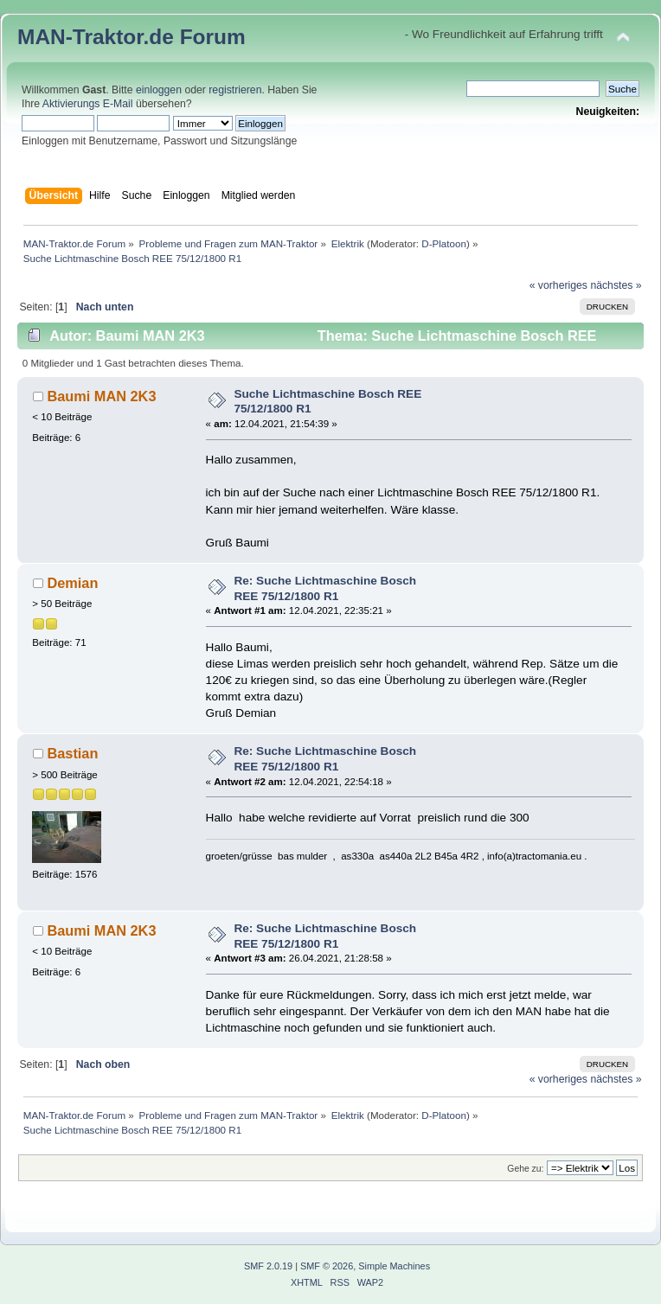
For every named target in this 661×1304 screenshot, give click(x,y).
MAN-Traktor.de (95, 36)
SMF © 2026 (326, 1266)
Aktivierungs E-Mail (87, 104)
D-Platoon (443, 243)
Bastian (72, 753)
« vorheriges (558, 285)
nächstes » (615, 285)
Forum (213, 36)
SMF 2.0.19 (268, 1266)
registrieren (235, 90)
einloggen (159, 90)
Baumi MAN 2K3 (101, 396)
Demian (72, 583)
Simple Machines (394, 1266)
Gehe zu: (525, 1168)
